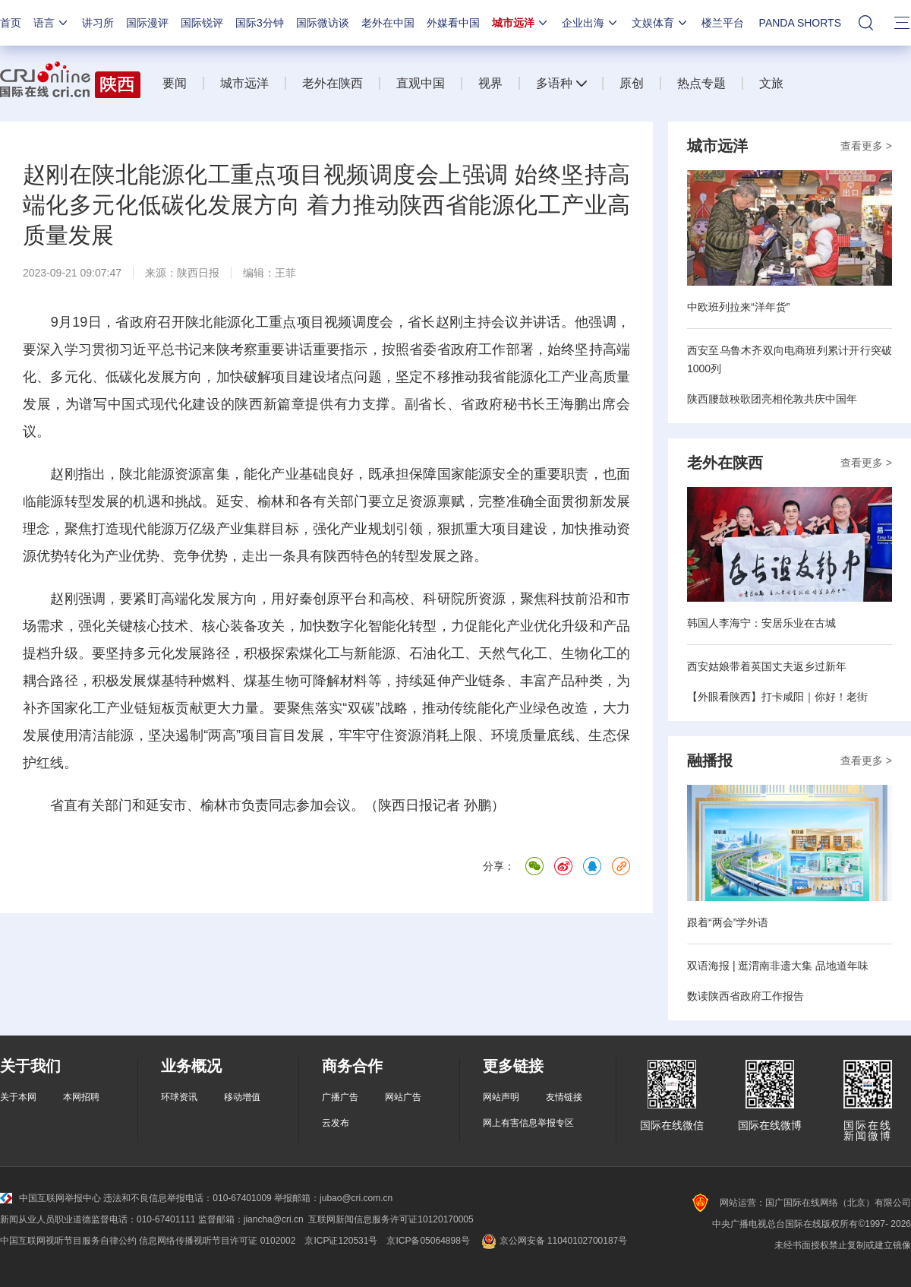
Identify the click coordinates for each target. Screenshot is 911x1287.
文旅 (771, 83)
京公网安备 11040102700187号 (553, 1240)
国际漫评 (147, 23)
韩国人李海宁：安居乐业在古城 (761, 623)
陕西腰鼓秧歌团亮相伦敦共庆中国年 (772, 399)
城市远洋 (521, 23)
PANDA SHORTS (800, 23)
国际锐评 (202, 23)
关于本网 (18, 1097)
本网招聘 (81, 1097)
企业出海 (590, 23)
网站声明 (501, 1097)
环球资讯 (179, 1097)
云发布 (335, 1123)
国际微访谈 (322, 23)
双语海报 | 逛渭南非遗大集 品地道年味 (777, 966)
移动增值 (242, 1097)
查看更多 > (866, 146)
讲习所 (98, 23)
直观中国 (420, 83)
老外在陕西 (332, 83)
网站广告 (403, 1097)
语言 (51, 23)
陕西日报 (198, 273)
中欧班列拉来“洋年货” (738, 307)
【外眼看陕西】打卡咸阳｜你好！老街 (777, 697)
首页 (10, 23)
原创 (631, 83)
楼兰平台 (722, 23)
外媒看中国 (453, 23)
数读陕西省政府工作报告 (745, 996)
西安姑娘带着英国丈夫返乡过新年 (766, 666)
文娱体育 (660, 23)
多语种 (554, 83)
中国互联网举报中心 (50, 1198)
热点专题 (701, 83)
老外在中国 (388, 23)
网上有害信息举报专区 (528, 1123)
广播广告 (340, 1097)
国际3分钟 (259, 23)
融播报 (710, 760)
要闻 (174, 83)
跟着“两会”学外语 (727, 922)
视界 (490, 83)
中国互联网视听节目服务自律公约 (68, 1240)
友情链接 (564, 1097)
